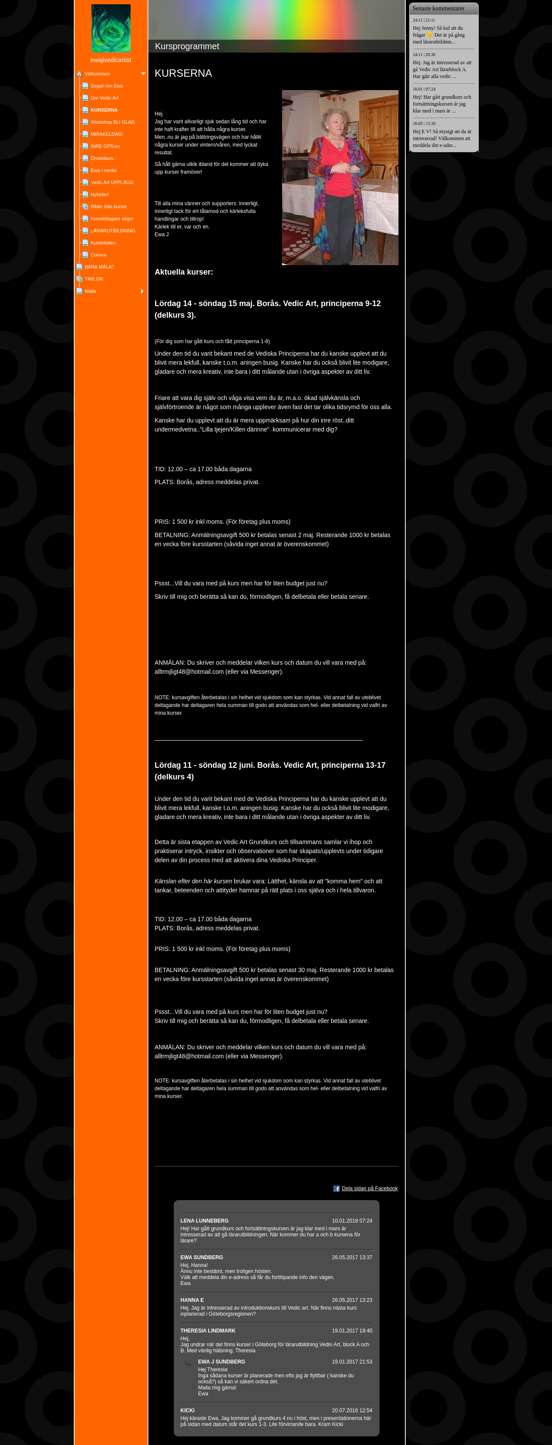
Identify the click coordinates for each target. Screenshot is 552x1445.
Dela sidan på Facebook (370, 1188)
